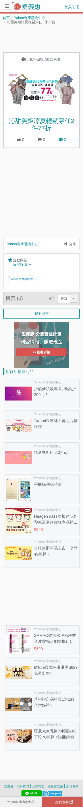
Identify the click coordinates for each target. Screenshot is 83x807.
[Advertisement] (41, 38)
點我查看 (64, 802)
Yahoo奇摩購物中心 (29, 17)
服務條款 (72, 786)
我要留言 (42, 313)
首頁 (6, 17)
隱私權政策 (55, 786)
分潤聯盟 (38, 786)
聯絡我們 (22, 786)
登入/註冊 (72, 6)
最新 (64, 298)
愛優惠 (8, 786)
